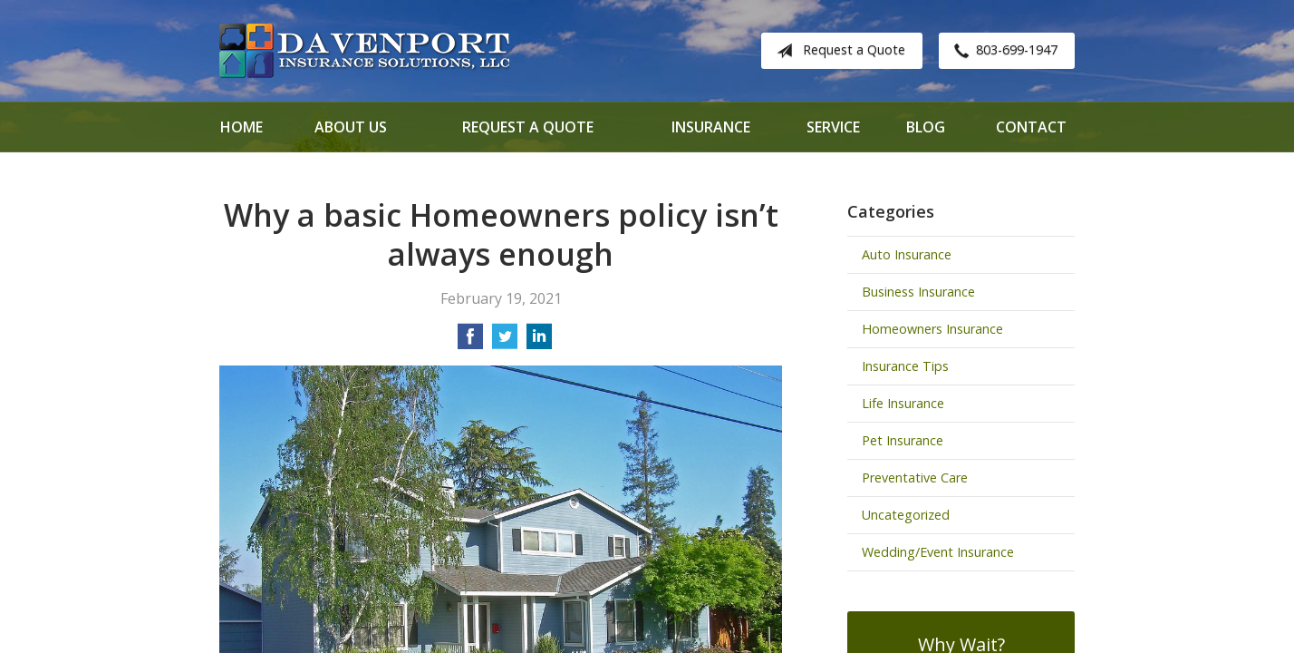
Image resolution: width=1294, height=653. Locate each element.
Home (241, 127)
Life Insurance (903, 403)
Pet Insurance (902, 440)
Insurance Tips (905, 366)
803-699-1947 (1002, 51)
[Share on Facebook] (470, 342)
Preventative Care (915, 477)
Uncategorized (906, 514)
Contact (1031, 127)
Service (833, 127)
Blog (925, 127)
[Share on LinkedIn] (539, 342)
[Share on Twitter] (504, 342)
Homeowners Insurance (932, 328)
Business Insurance (918, 291)
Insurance (710, 127)
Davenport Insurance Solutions (364, 51)
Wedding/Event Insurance (938, 551)
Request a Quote (837, 51)
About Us (350, 127)
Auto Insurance (906, 254)
